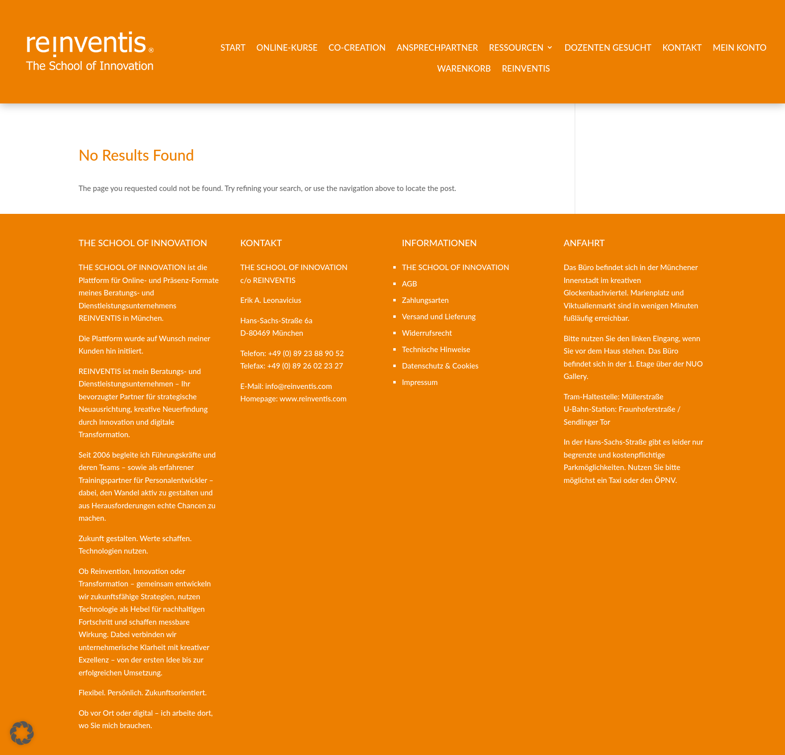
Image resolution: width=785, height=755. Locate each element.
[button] (22, 733)
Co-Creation (357, 47)
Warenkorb (464, 68)
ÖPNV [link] (664, 479)
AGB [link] (409, 283)
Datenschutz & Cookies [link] (440, 365)
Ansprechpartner (437, 47)
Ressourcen (516, 47)
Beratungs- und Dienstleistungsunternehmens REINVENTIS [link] (127, 305)
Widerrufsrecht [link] (427, 332)
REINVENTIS (526, 68)
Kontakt (681, 47)
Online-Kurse (287, 47)
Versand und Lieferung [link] (438, 316)
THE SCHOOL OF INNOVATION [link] (455, 267)
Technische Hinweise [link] (436, 349)
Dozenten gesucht (607, 47)
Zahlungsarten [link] (425, 299)
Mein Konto (740, 47)
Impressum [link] (419, 382)
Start (233, 47)
